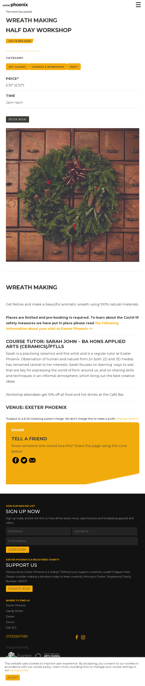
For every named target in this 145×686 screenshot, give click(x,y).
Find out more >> (127, 418)
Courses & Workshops (48, 67)
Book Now (17, 119)
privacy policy (19, 670)
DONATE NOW (19, 588)
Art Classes (17, 67)
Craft (74, 67)
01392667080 (17, 636)
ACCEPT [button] (13, 677)
